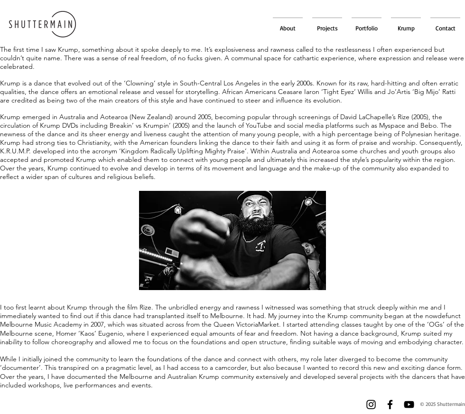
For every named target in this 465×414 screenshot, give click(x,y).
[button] (366, 24)
